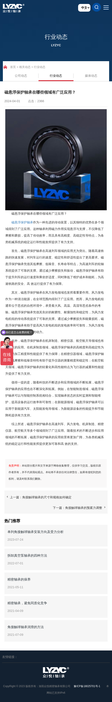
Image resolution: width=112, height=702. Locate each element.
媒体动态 (91, 75)
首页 (13, 67)
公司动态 (21, 75)
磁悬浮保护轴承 (22, 222)
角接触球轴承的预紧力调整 (83, 508)
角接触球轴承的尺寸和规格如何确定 (47, 497)
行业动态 (39, 67)
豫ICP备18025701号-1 (87, 686)
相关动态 (25, 67)
